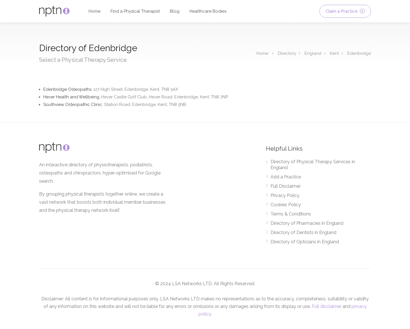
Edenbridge (359, 53)
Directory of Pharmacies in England (307, 223)
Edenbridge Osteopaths (110, 89)
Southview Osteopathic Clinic (114, 104)
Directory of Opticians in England (305, 241)
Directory (287, 53)
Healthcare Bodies (208, 11)
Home (94, 11)
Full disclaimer (326, 306)
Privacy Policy (285, 195)
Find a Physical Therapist (135, 11)
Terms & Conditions (291, 214)
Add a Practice (286, 177)
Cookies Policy (286, 204)
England (313, 53)
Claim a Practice (345, 11)
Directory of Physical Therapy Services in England (313, 164)
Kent (334, 53)
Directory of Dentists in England (303, 232)
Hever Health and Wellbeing (135, 96)
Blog (174, 11)
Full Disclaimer (286, 186)
